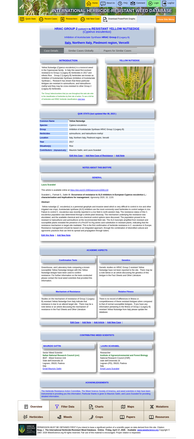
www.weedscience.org (148, 430)
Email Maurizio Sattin (52, 368)
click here (81, 99)
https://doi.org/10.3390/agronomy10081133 (89, 190)
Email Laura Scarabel (109, 368)
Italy (68, 42)
